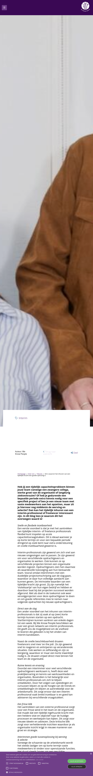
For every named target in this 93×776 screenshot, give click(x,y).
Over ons (31, 553)
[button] (74, 531)
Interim (21, 497)
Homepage (22, 553)
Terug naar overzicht (49, 531)
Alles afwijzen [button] (76, 766)
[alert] (46, 764)
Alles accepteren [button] (76, 761)
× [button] (91, 754)
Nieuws (40, 553)
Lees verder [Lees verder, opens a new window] (39, 760)
